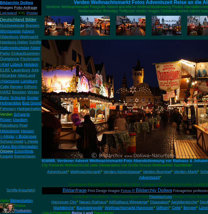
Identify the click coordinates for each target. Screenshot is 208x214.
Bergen (16, 86)
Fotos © (146, 190)
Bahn (4, 97)
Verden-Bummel (157, 171)
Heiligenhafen (29, 108)
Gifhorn (30, 86)
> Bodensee (26, 136)
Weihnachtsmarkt (85, 171)
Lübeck (16, 64)
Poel (23, 125)
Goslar (32, 97)
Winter (33, 92)
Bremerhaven (24, 156)
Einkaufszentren (25, 53)
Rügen (6, 119)
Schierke (18, 97)
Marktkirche (63, 207)
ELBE (5, 70)
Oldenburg (9, 36)
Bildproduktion (21, 201)
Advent (28, 31)
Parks (5, 53)
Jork (35, 70)
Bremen (33, 25)
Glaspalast (159, 202)
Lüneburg (29, 81)
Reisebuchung (160, 197)
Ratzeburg (9, 125)
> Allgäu (7, 136)
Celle (4, 86)
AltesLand (26, 75)
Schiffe (35, 42)
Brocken (19, 92)
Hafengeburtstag (14, 47)
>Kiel (4, 64)
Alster (35, 47)
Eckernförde (24, 151)
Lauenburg (20, 70)
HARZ (5, 92)
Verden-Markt (186, 171)
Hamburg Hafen (14, 42)
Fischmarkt (30, 58)
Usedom (20, 119)
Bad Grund (31, 103)
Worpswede (10, 31)
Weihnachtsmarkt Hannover (129, 207)
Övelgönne (9, 58)
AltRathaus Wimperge (128, 202)
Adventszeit (57, 171)
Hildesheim (10, 131)
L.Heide (31, 141)
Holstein (31, 64)
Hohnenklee (10, 103)
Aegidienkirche (184, 202)
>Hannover (10, 81)
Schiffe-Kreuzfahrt (21, 190)
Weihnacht (29, 36)
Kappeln (6, 156)
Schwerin (22, 114)
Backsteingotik (89, 207)
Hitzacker (8, 75)
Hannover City (63, 202)
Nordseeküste (12, 25)
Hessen (27, 131)
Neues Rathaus (92, 202)
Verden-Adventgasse (121, 171)
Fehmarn (8, 108)
